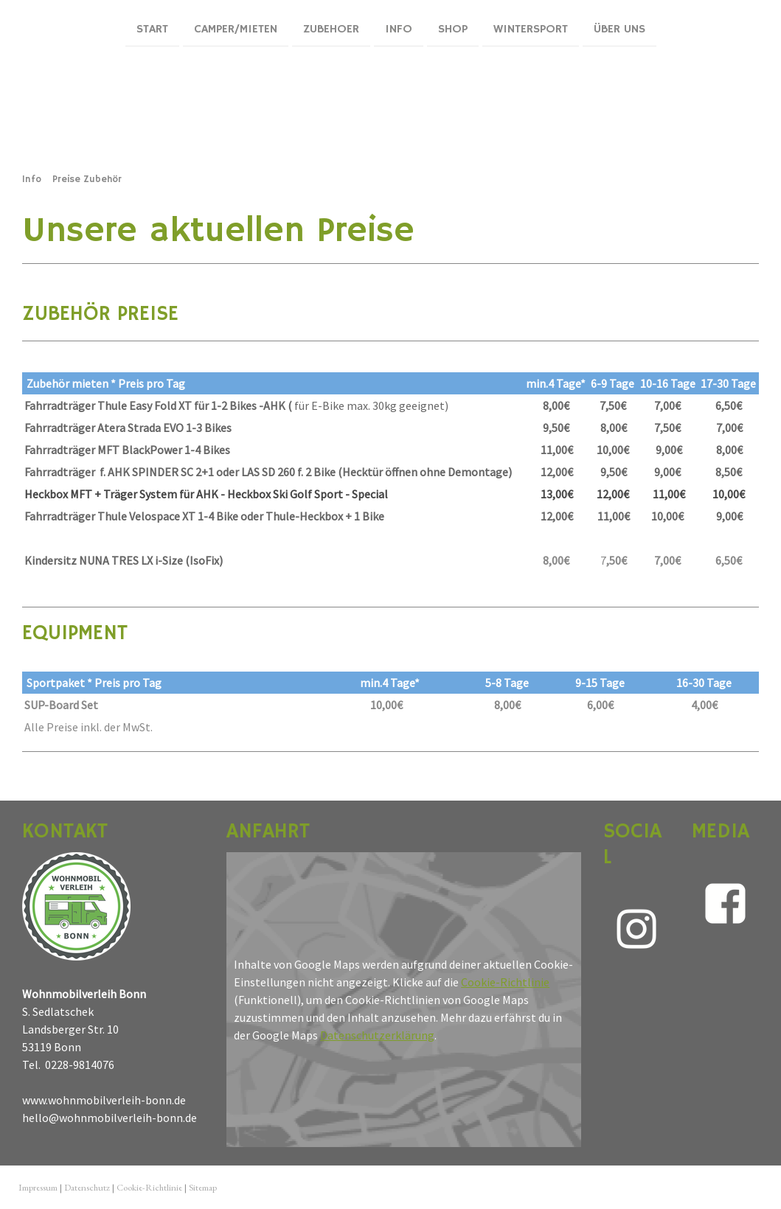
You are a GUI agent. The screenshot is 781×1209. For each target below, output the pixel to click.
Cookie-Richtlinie (505, 982)
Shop (453, 28)
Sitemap (203, 1187)
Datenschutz (87, 1187)
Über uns (619, 28)
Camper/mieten (235, 28)
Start (152, 28)
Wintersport (530, 28)
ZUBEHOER (331, 28)
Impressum (38, 1187)
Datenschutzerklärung (377, 1035)
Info (398, 28)
